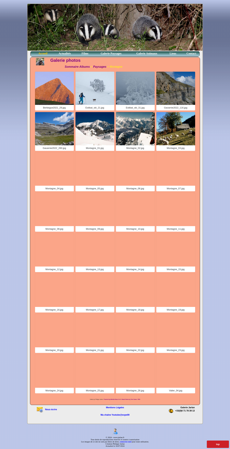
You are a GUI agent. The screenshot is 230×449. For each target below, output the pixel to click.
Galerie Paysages (111, 53)
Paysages (99, 66)
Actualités (65, 53)
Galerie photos (65, 60)
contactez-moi (125, 442)
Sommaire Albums (77, 66)
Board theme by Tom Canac (129, 399)
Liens (173, 53)
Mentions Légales (115, 407)
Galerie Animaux (146, 53)
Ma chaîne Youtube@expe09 (115, 415)
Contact (191, 53)
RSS (139, 399)
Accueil (42, 53)
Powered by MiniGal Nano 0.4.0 (112, 399)
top (218, 444)
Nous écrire (46, 409)
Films (85, 53)
